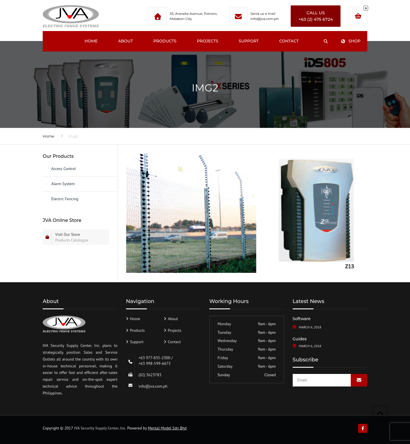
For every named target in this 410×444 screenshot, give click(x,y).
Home (91, 41)
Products (165, 41)
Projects (207, 41)
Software (302, 318)
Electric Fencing (64, 198)
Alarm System (63, 183)
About (125, 41)
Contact (288, 41)
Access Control (63, 168)
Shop (350, 41)
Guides (300, 338)
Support (249, 41)
